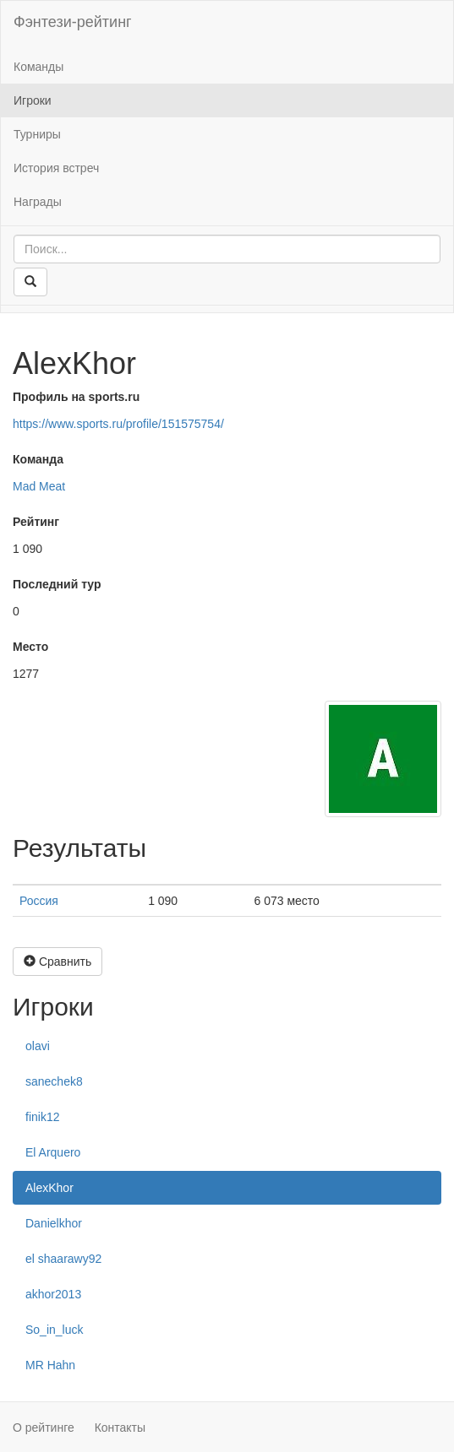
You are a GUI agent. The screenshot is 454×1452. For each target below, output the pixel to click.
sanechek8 (54, 1081)
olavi (37, 1046)
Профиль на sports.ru (76, 397)
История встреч (56, 168)
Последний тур (57, 584)
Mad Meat (39, 486)
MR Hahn (50, 1365)
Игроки (33, 100)
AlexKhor (49, 1188)
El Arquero (52, 1152)
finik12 (42, 1117)
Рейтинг (36, 521)
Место (30, 646)
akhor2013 (53, 1294)
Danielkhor (53, 1223)
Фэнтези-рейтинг (73, 22)
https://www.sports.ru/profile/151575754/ (118, 424)
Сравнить (57, 961)
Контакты (120, 1427)
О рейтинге (43, 1427)
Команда (38, 459)
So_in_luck (54, 1329)
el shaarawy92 (63, 1258)
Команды (38, 66)
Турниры (37, 134)
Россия (38, 901)
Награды (38, 202)
